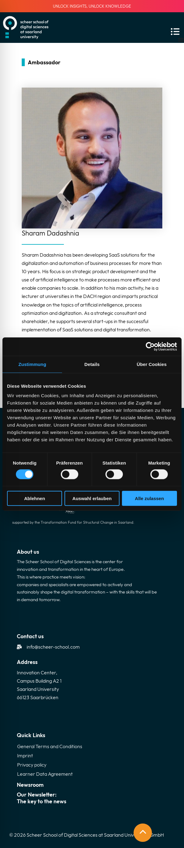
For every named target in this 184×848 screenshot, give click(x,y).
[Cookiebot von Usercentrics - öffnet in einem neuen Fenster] (150, 346)
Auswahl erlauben (92, 498)
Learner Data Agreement (45, 774)
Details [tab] (92, 364)
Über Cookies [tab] (152, 364)
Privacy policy (31, 765)
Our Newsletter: (92, 798)
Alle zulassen (149, 498)
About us (28, 551)
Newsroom (30, 784)
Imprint (25, 755)
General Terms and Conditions (49, 746)
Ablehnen (34, 498)
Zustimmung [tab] (32, 364)
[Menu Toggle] (181, 40)
